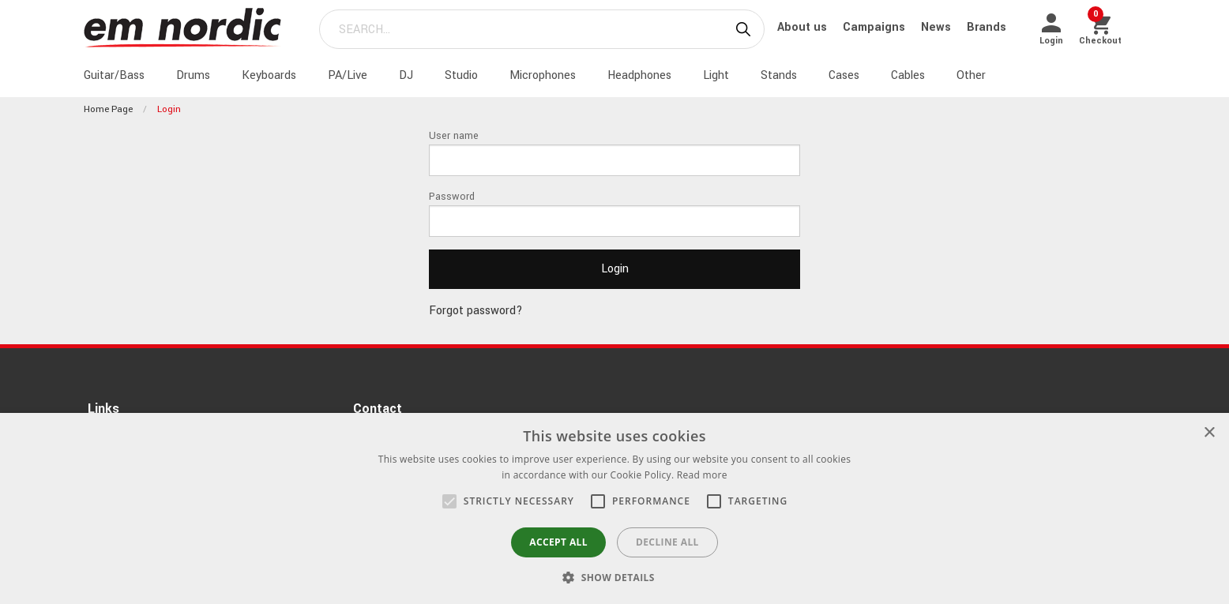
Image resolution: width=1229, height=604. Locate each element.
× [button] (1209, 433)
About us (803, 27)
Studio (461, 75)
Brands (986, 27)
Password (452, 196)
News (937, 27)
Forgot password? (476, 310)
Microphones (542, 75)
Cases (844, 75)
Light (716, 75)
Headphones (639, 75)
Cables (908, 75)
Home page (108, 109)
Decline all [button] (667, 542)
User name (454, 136)
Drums (193, 75)
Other (971, 75)
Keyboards (269, 75)
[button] (449, 501)
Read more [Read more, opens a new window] (702, 475)
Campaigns (875, 27)
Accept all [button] (558, 542)
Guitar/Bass (114, 75)
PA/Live (347, 75)
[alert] (614, 508)
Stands (779, 75)
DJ (406, 75)
